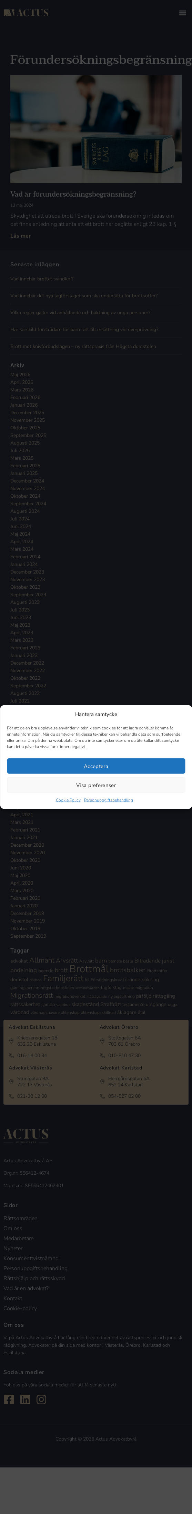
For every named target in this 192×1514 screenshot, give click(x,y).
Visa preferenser (96, 784)
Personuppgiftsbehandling (108, 800)
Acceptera (96, 766)
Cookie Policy (68, 800)
